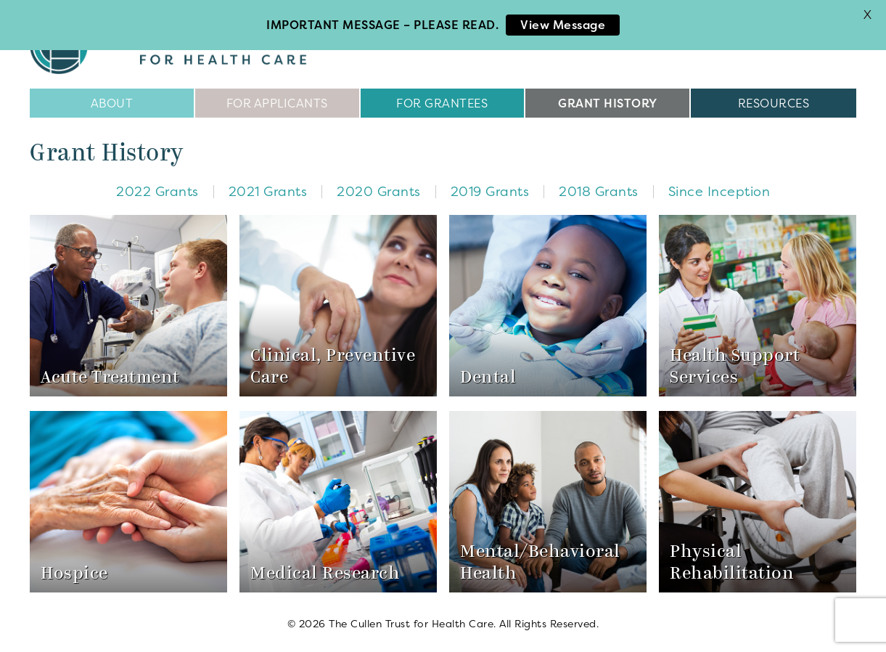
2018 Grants (599, 190)
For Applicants (277, 102)
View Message (562, 25)
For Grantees (442, 102)
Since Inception (719, 190)
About (112, 102)
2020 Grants (379, 190)
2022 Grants (157, 190)
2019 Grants (490, 190)
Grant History (607, 102)
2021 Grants (268, 190)
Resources (774, 102)
